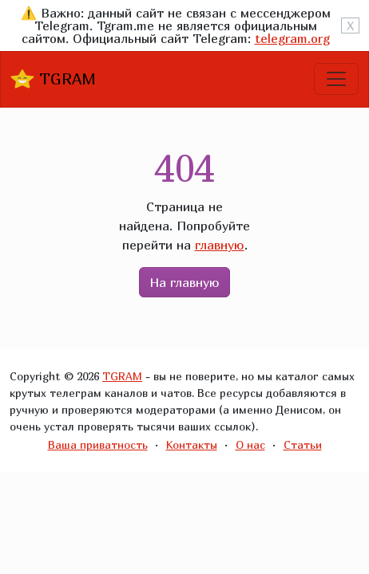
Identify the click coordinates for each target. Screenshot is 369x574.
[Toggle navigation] (336, 79)
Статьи (303, 444)
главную (219, 245)
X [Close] (350, 25)
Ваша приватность (98, 444)
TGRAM (53, 78)
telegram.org (292, 38)
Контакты (191, 444)
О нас (250, 444)
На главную (184, 282)
